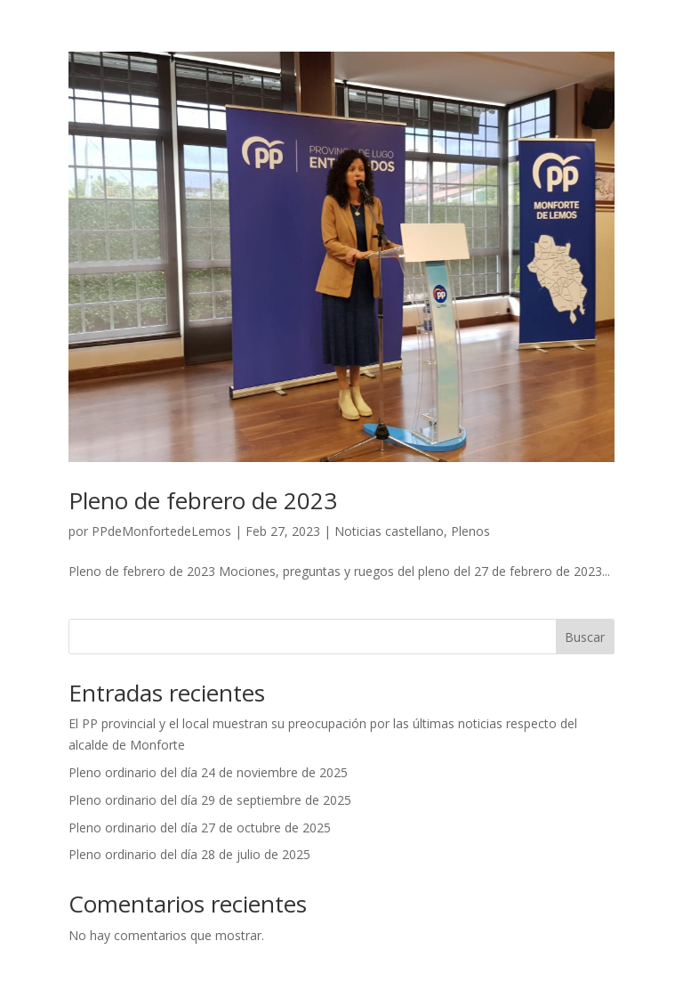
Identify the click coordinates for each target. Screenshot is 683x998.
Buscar (585, 637)
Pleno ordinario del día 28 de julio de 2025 (189, 854)
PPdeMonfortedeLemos (161, 531)
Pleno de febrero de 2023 (202, 500)
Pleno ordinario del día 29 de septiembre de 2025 (209, 799)
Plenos (470, 531)
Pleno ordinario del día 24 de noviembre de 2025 (208, 772)
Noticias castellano (389, 531)
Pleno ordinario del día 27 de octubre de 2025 (199, 827)
